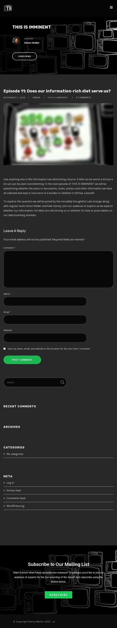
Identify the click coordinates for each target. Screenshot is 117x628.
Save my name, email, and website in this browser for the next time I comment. (49, 348)
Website (7, 330)
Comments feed (16, 498)
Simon (36, 97)
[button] (58, 594)
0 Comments (83, 97)
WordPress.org (15, 506)
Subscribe (24, 56)
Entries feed (14, 490)
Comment (9, 247)
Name (7, 293)
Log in (10, 482)
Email (7, 312)
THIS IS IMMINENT (31, 27)
